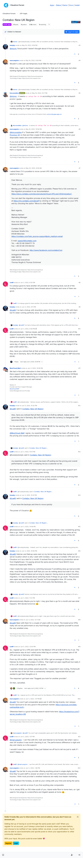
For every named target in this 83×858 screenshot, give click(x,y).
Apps (52, 5)
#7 (79, 168)
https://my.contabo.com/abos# (26, 201)
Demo (65, 5)
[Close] (77, 817)
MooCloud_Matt (15, 368)
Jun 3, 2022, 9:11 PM (29, 307)
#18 (79, 620)
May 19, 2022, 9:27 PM (39, 93)
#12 (79, 405)
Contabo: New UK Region (32, 409)
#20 (79, 699)
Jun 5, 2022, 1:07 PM (27, 736)
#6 (79, 129)
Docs (71, 5)
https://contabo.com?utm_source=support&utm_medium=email (37, 236)
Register (8, 843)
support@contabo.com (27, 241)
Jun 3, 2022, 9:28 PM (27, 329)
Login (16, 843)
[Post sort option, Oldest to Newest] (13, 31)
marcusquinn (14, 60)
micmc (15, 41)
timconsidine (14, 93)
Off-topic (7, 24)
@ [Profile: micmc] (13, 48)
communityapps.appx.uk (54, 114)
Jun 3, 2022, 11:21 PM (27, 598)
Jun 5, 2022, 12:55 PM (28, 646)
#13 (79, 452)
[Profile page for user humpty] (5, 46)
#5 (79, 93)
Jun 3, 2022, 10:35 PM (29, 405)
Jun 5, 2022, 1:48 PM (33, 768)
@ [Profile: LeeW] (13, 310)
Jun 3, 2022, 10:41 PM (27, 452)
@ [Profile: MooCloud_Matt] (17, 433)
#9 (79, 307)
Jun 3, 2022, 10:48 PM (28, 526)
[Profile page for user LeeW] (5, 284)
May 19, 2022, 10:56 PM (34, 129)
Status (58, 5)
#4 (79, 60)
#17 (79, 598)
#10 (79, 329)
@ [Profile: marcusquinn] (16, 740)
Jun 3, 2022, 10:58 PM (29, 551)
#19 (79, 646)
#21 (79, 736)
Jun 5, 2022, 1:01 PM (33, 699)
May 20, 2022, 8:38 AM (34, 168)
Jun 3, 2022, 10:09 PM (35, 368)
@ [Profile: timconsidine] (16, 132)
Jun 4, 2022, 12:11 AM (33, 620)
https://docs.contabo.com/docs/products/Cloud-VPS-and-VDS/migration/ (41, 194)
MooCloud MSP (14, 389)
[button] (3, 855)
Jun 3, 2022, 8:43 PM (27, 282)
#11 (79, 368)
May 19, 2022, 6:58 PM (29, 45)
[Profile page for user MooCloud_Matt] (5, 369)
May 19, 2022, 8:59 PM (33, 60)
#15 (79, 526)
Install (77, 5)
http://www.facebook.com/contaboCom (46, 250)
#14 (79, 495)
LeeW (12, 282)
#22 (79, 768)
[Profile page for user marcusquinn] (5, 62)
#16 (79, 551)
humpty (12, 45)
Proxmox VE (15, 135)
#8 (79, 282)
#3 (79, 45)
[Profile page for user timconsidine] (5, 94)
